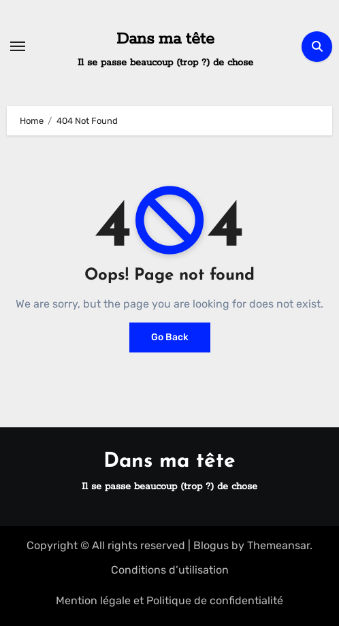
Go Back (170, 337)
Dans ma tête (165, 39)
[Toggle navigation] (18, 46)
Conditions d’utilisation (170, 569)
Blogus (211, 545)
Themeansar (278, 545)
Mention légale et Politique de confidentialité (169, 600)
